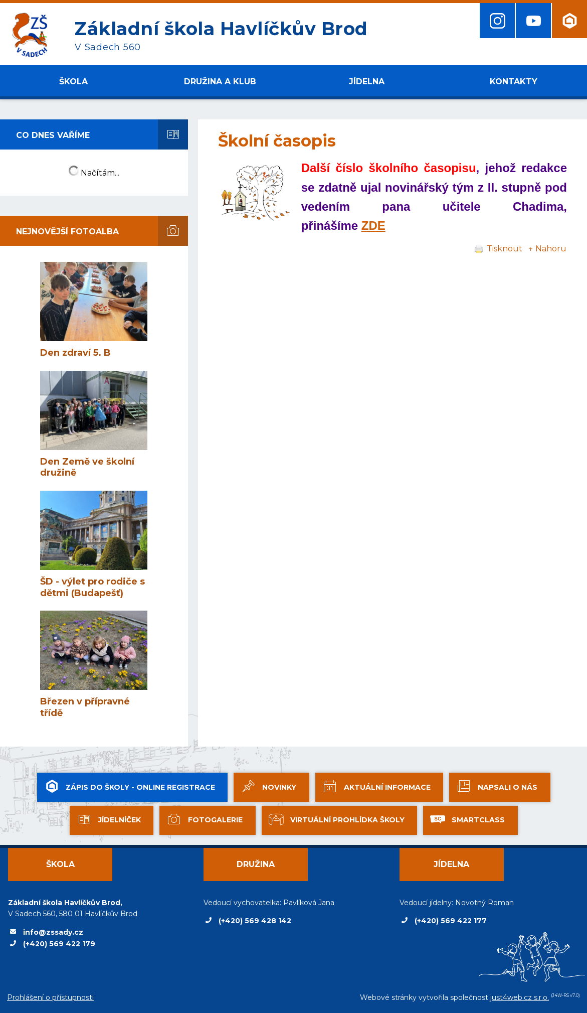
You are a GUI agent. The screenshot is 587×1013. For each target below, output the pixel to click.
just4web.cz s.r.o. (519, 997)
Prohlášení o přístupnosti (50, 997)
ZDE (373, 225)
